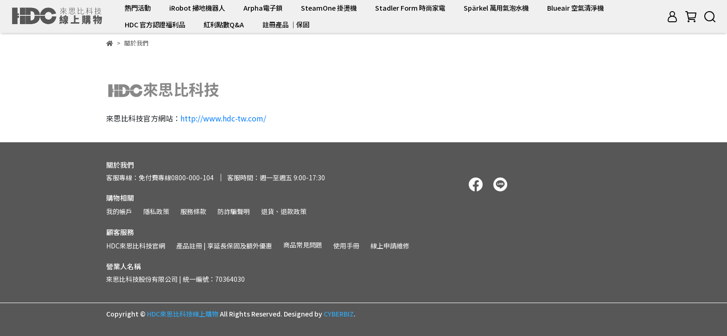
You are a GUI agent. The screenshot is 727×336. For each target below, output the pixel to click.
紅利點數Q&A (224, 24)
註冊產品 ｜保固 (285, 24)
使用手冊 (346, 245)
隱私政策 (156, 211)
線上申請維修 (389, 245)
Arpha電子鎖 (262, 8)
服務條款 (193, 211)
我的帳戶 (119, 211)
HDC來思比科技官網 (135, 245)
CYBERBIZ (339, 313)
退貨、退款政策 (283, 211)
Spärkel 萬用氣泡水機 (496, 8)
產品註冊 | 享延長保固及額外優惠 (224, 245)
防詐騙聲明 (233, 211)
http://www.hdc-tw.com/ (223, 118)
